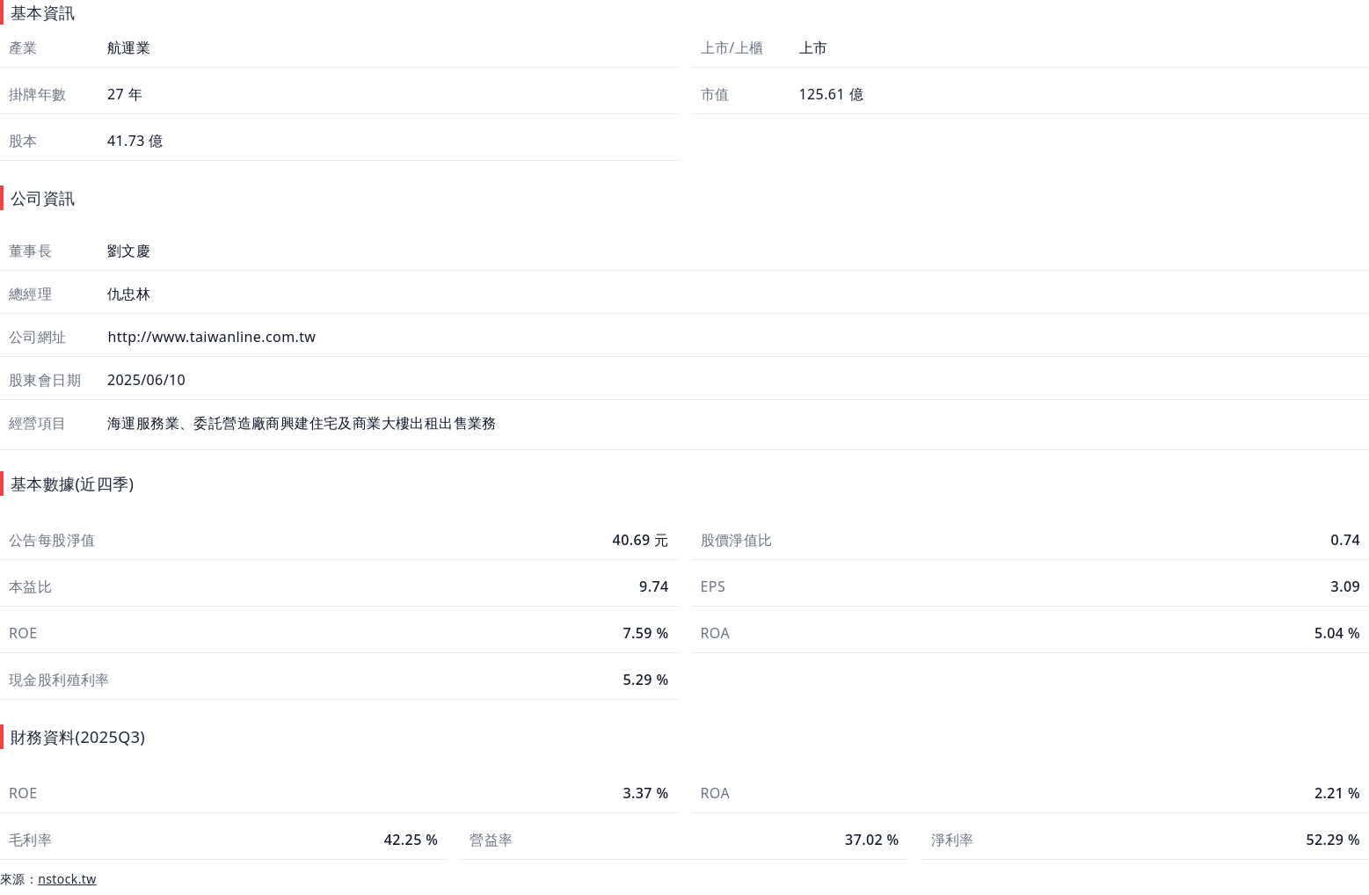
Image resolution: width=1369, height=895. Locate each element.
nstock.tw (67, 878)
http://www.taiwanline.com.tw (210, 336)
